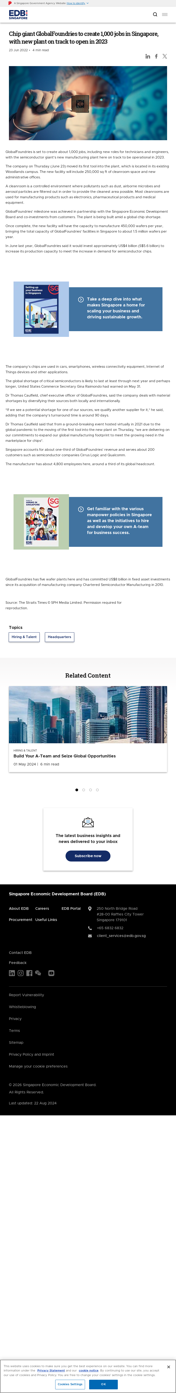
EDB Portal (71, 908)
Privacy (15, 1019)
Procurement (20, 920)
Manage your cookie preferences (38, 1066)
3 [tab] (91, 791)
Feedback (18, 963)
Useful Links (46, 920)
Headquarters (59, 637)
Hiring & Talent (24, 637)
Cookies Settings (70, 1384)
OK (103, 1384)
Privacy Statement (51, 1370)
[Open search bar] (155, 15)
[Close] (169, 1367)
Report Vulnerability (26, 995)
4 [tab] (98, 791)
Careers (42, 908)
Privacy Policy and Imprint (31, 1054)
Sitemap (16, 1042)
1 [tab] (77, 791)
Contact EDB (20, 953)
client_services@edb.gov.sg (121, 936)
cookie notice (89, 1370)
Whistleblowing (22, 1007)
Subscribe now (88, 856)
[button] (78, 3)
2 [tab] (84, 791)
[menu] (164, 14)
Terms (14, 1031)
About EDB (19, 908)
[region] (88, 1376)
